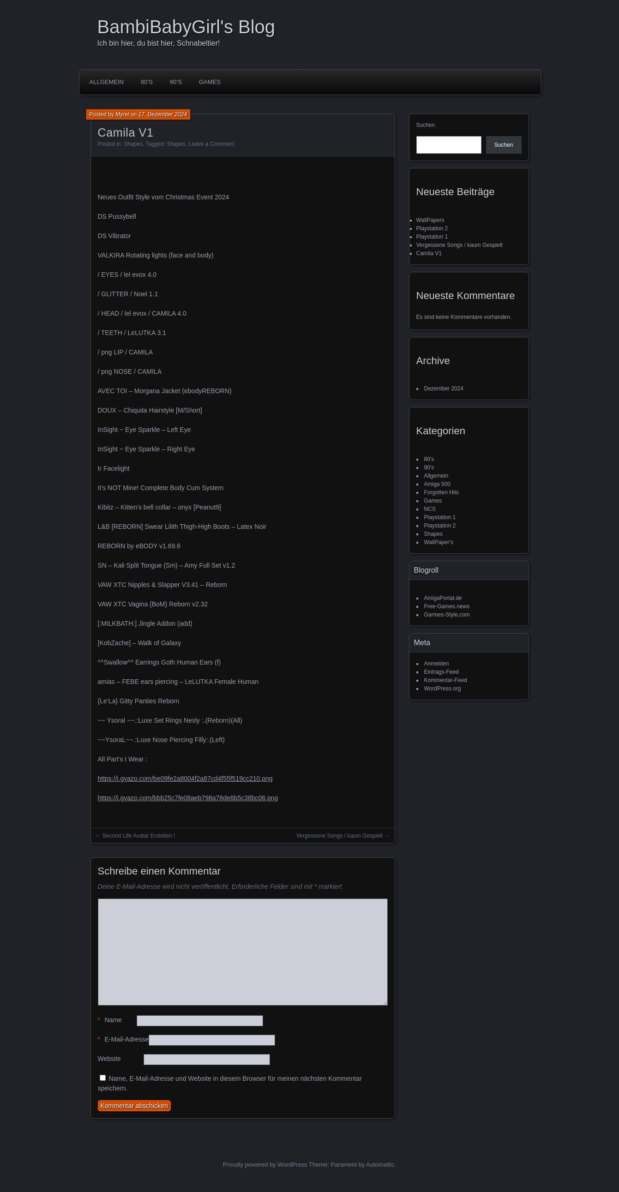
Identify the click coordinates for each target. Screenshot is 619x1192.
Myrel (122, 114)
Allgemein (107, 81)
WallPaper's (438, 542)
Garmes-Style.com (447, 614)
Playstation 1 (432, 237)
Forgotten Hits (441, 492)
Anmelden (436, 663)
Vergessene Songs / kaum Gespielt (339, 836)
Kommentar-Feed (445, 680)
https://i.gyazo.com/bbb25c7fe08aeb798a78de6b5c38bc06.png (188, 798)
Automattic (380, 1164)
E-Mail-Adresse (123, 1039)
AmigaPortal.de (443, 598)
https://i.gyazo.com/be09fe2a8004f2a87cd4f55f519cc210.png (185, 778)
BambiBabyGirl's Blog (186, 27)
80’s (147, 81)
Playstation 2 (432, 228)
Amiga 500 (437, 484)
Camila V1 (429, 253)
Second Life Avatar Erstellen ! (138, 836)
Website (109, 1058)
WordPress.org (442, 688)
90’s (176, 81)
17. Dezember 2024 (162, 114)
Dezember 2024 (443, 388)
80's (429, 459)
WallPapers (430, 220)
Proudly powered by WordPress (265, 1164)
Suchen (425, 125)
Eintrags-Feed (441, 672)
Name (110, 1020)
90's (429, 467)
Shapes (133, 144)
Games (210, 81)
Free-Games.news (447, 606)
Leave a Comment (211, 144)
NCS (430, 509)
